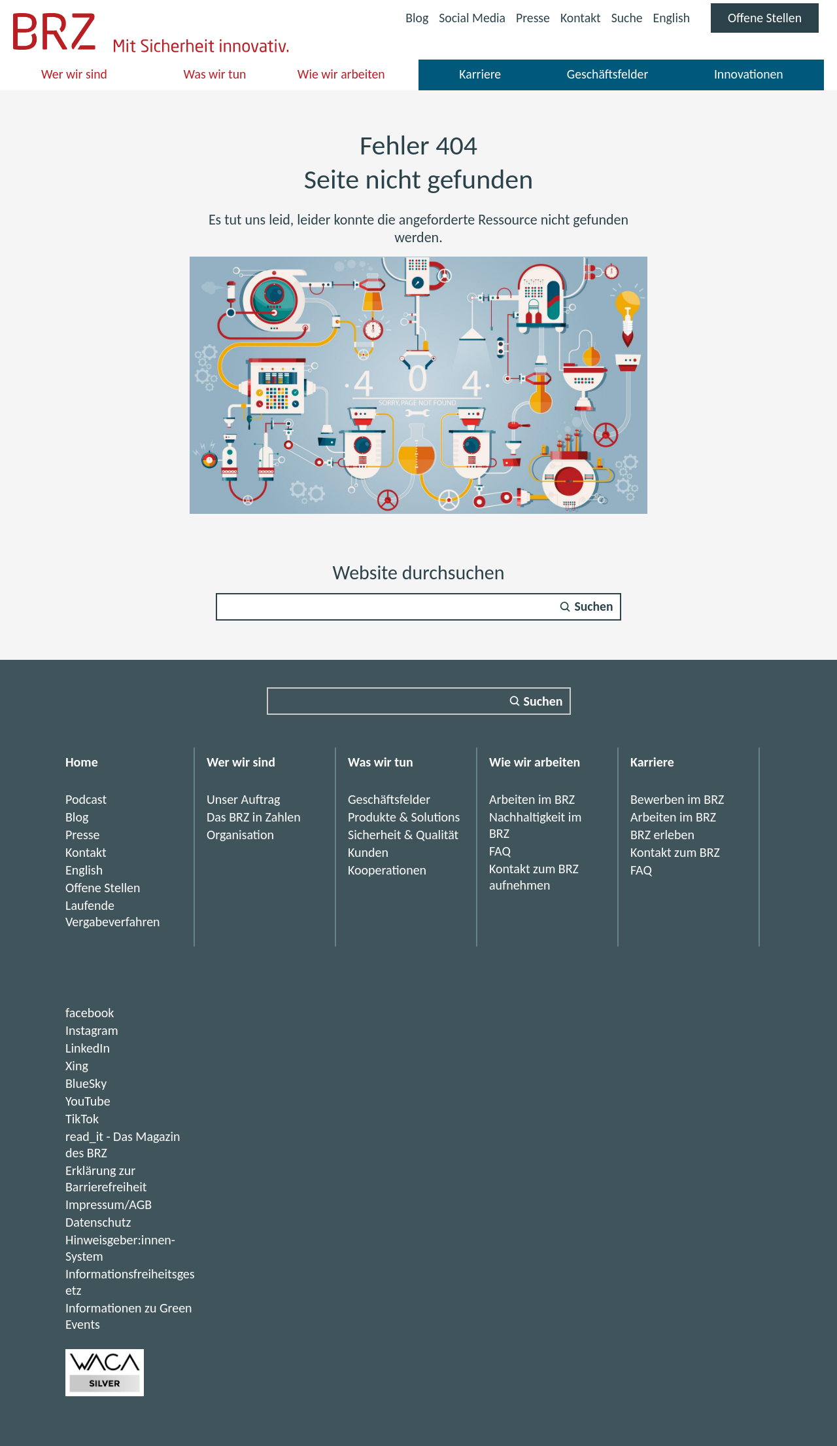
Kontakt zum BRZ (675, 852)
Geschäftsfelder (607, 77)
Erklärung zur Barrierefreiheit (106, 1179)
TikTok (82, 1119)
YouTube (88, 1101)
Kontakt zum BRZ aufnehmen (534, 877)
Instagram (91, 1030)
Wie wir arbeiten (341, 77)
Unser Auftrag (244, 799)
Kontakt (578, 18)
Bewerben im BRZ (677, 799)
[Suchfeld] (418, 607)
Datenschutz (98, 1222)
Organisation (240, 834)
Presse (530, 18)
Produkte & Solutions (404, 817)
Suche (625, 18)
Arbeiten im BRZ (532, 799)
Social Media (468, 19)
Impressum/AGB (108, 1204)
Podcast (86, 799)
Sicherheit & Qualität (403, 834)
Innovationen (748, 77)
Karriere (480, 77)
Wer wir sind (74, 77)
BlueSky (86, 1083)
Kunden (368, 852)
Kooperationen (387, 870)
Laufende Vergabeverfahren (112, 913)
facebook (89, 1013)
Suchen (593, 607)
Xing (76, 1066)
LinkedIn (87, 1048)
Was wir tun (215, 77)
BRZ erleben (662, 834)
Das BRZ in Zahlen (254, 817)
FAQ (500, 851)
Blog (412, 18)
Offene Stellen (772, 21)
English (670, 18)
